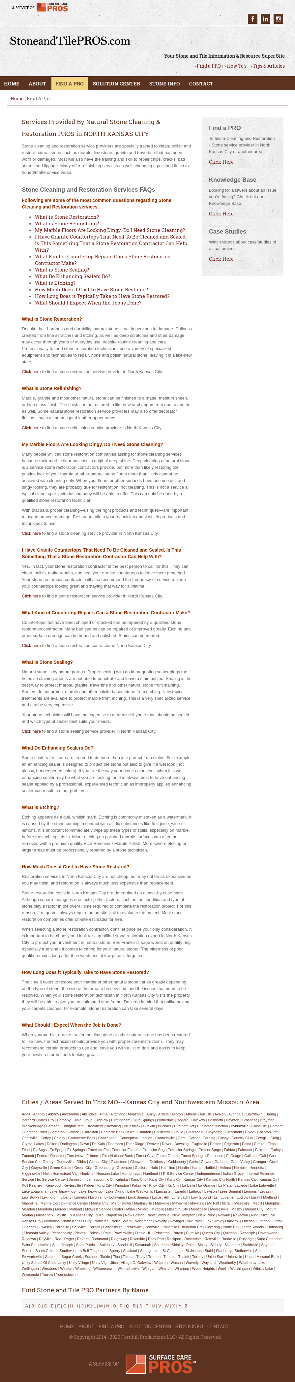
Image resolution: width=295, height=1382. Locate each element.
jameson (76, 1179)
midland (75, 1209)
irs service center (51, 1179)
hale (154, 1168)
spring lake (150, 1251)
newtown (240, 1215)
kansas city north (220, 1179)
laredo (180, 1191)
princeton (161, 1233)
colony (59, 1138)
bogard (182, 1120)
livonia (96, 1197)
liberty (65, 1197)
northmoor (143, 1221)
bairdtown (254, 1114)
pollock (94, 1233)
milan (130, 1209)
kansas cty (247, 1179)
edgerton (231, 1144)
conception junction (135, 1138)
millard (143, 1209)
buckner (164, 1126)
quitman (230, 1233)
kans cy (174, 1179)
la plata (224, 1185)
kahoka (121, 1179)
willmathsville (128, 1268)
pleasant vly (61, 1233)
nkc (264, 1215)
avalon (220, 1114)
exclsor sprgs (209, 1150)
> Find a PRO (207, 66)
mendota (45, 1209)
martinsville (143, 1203)
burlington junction (212, 1126)
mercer (60, 1209)
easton (215, 1144)
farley (276, 1150)
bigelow (101, 1120)
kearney (36, 1185)
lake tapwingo (90, 1191)
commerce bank (81, 1138)
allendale (89, 1114)
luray (255, 1197)
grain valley (240, 1162)
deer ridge (135, 1144)
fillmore (92, 1156)
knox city (157, 1185)
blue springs (143, 1120)
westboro (49, 1268)
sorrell (27, 1251)
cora (182, 1138)
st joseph (194, 1251)
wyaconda (30, 1274)
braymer (267, 1120)
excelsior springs (181, 1150)
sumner (91, 1257)
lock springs (138, 1197)
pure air (192, 1233)
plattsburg (275, 1227)
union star (214, 1257)
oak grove (213, 1221)
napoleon (114, 1215)
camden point (35, 1132)
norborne (51, 1221)
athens (191, 1114)
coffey (46, 1138)
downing (181, 1144)
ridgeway (119, 1239)
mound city (254, 1209)
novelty (161, 1221)
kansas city (193, 1179)
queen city (211, 1233)
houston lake (107, 1173)
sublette (51, 1257)
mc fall (213, 1203)
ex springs (76, 1150)
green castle (61, 1168)
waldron (161, 1263)
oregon (263, 1221)
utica (113, 1263)
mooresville (219, 1209)
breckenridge (32, 1126)
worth (222, 1268)
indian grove (233, 1173)
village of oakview (136, 1263)
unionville (234, 1257)
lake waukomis (140, 1191)
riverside (137, 1239)
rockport (174, 1239)
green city (83, 1168)
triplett (183, 1257)
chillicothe (162, 1132)
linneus (80, 1197)
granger (259, 1162)
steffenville (243, 1251)
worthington (240, 1268)
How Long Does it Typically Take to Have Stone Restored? (102, 296)
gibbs (81, 1162)
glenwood (138, 1162)
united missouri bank (262, 1257)
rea (58, 1239)
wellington (30, 1268)
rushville (228, 1239)
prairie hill (143, 1233)
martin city (99, 1203)
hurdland (150, 1173)
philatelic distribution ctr (182, 1227)
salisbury (107, 1245)
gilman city (98, 1162)
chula (178, 1132)
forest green (167, 1156)
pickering (212, 1227)
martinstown (121, 1203)
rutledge (246, 1239)
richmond (100, 1239)
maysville (179, 1203)
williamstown (103, 1268)
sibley (202, 1245)
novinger (177, 1221)
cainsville (259, 1126)
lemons (250, 1191)
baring (270, 1114)
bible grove (83, 1120)
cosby (223, 1138)
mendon (28, 1209)
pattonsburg (112, 1227)
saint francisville (35, 1245)
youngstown (66, 1274)
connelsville (165, 1138)
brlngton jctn (73, 1126)
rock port (156, 1239)
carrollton (90, 1132)
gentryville (65, 1162)
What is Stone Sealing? (62, 269)
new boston (134, 1215)
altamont (117, 1114)
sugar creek (71, 1257)
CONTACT (201, 83)
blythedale (165, 1120)
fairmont (245, 1150)
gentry (48, 1162)
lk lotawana (114, 1197)
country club (241, 1138)
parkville (79, 1227)
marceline (30, 1203)
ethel (26, 1150)
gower (206, 1162)
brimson (52, 1126)
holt (46, 1173)
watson (177, 1263)
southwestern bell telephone (83, 1251)
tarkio (105, 1257)
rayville (45, 1239)
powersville (123, 1233)
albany (53, 1114)
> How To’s (235, 66)
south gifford (46, 1251)
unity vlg (99, 1263)
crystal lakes (33, 1144)
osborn (30, 1227)
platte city (231, 1227)
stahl (209, 1251)
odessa (248, 1221)
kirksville (139, 1185)
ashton (177, 1114)
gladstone (119, 1162)
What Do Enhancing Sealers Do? (72, 276)
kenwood (53, 1185)
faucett (28, 1156)
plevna (80, 1233)
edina (246, 1144)
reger (69, 1239)
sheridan (161, 1245)
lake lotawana (34, 1191)
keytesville (72, 1185)
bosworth (215, 1120)
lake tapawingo (62, 1191)
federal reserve (50, 1156)
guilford (141, 1168)
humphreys (131, 1173)
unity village (79, 1263)
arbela (163, 1114)
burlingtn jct (184, 1126)
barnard (28, 1120)
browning (113, 1126)
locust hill (160, 1197)
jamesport (95, 1179)
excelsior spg (153, 1150)
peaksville (134, 1227)
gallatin (250, 1156)
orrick (277, 1221)
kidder (89, 1185)
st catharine (172, 1251)
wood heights (203, 1268)
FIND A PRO (69, 83)
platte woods (253, 1227)
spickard (130, 1251)
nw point (194, 1221)
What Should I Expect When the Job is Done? (88, 302)
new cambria (158, 1215)
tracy (140, 1257)
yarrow (47, 1274)
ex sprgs (56, 1150)
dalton (52, 1144)
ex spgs (39, 1150)
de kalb (98, 1144)
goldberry (157, 1162)
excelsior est (98, 1150)
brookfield (95, 1126)
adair (26, 1114)
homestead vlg (65, 1173)
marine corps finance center (64, 1203)
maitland (270, 1197)
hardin (183, 1168)
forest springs (192, 1156)
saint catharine (269, 1239)
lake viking (114, 1191)
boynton (232, 1120)
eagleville (199, 1144)
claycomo (214, 1132)
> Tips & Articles (267, 66)
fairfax (229, 1150)
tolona (128, 1257)
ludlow (242, 1197)
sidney (215, 1245)
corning (209, 1138)
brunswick (132, 1126)
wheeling (82, 1268)
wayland (209, 1263)
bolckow (198, 1120)
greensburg (104, 1168)
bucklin (149, 1126)
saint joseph (62, 1245)
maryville (162, 1203)
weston (66, 1268)
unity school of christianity (44, 1263)
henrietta (257, 1168)
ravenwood (267, 1233)
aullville (205, 1114)
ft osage (233, 1156)
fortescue (215, 1156)
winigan (149, 1268)
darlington (68, 1144)
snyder (267, 1245)
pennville (152, 1227)
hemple (240, 1168)
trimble (169, 1257)
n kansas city (81, 1215)
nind (254, 1215)
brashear (249, 1120)
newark (224, 1215)
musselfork (44, 1215)
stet (258, 1251)
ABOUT (37, 83)
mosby (236, 1209)
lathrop (195, 1191)
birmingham (121, 1120)
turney (197, 1257)
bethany (64, 1120)
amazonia (136, 1114)
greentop (124, 1168)
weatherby (227, 1263)
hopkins (87, 1173)
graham (221, 1162)
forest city (144, 1156)
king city (104, 1185)
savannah (143, 1245)
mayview (197, 1203)
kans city (138, 1179)
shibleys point (183, 1245)
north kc (102, 1221)
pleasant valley (36, 1233)
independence (208, 1173)
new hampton (183, 1215)
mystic (61, 1215)
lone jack (179, 1197)
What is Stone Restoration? (67, 216)
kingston (122, 1185)
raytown (29, 1239)
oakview (232, 1221)
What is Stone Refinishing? (67, 223)
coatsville (30, 1138)
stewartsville (32, 1257)
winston (165, 1268)
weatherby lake (252, 1263)
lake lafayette (262, 1185)
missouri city (177, 1209)
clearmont (233, 1132)
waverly (192, 1263)
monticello (199, 1209)
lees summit (230, 1191)
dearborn (115, 1144)
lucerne (227, 1197)
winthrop (182, 1268)
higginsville (31, 1173)
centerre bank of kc (117, 1132)
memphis (272, 1203)
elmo (271, 1144)
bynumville (239, 1126)
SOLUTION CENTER (116, 83)
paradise (62, 1227)
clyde (249, 1132)
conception (107, 1138)
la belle (188, 1185)
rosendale (193, 1239)
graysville (39, 1168)
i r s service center (177, 1173)
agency (39, 1114)
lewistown (30, 1197)
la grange (206, 1185)
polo (107, 1233)
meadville (242, 1203)
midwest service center (104, 1209)
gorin (193, 1162)
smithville (250, 1245)
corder (194, 1138)
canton (73, 1132)
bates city (46, 1120)
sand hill (124, 1245)
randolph (247, 1233)
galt (262, 1156)
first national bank (117, 1156)
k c (109, 1179)
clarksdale (194, 1132)
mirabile (157, 1209)
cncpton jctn (268, 1132)
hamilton (168, 1168)
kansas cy (268, 1179)
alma (104, 1114)
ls (216, 1197)
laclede (241, 1185)
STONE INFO (164, 83)
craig (274, 1138)
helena (225, 1168)
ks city (173, 1185)
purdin (178, 1233)
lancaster (164, 1191)
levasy (265, 1191)
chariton (144, 1132)
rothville (212, 1239)
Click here (31, 371)
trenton (154, 1257)
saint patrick (86, 1245)
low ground (201, 1197)
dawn (84, 1144)
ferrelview (75, 1156)
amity (151, 1114)
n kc (99, 1215)
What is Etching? (55, 282)
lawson (210, 1191)
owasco (45, 1227)
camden (277, 1126)
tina (116, 1257)
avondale (236, 1114)
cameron (57, 1132)
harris (196, 1168)
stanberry (224, 1251)
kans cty (156, 1179)
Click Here (221, 161)
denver (153, 1144)
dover (166, 1144)
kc (24, 1185)
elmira (259, 1144)
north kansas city (77, 1221)
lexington (50, 1197)
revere (83, 1239)
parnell (94, 1227)
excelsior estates (125, 1150)
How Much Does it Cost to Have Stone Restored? (91, 289)
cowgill (261, 1138)
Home (17, 98)
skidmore (232, 1245)
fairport (261, 1150)
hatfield (210, 1168)
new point (206, 1215)
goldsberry (177, 1162)
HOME (11, 83)
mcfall (226, 1203)
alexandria (70, 1114)
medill (257, 1203)
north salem (121, 1221)
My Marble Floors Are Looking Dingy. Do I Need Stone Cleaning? (110, 230)
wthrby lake (263, 1268)
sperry (114, 1251)
